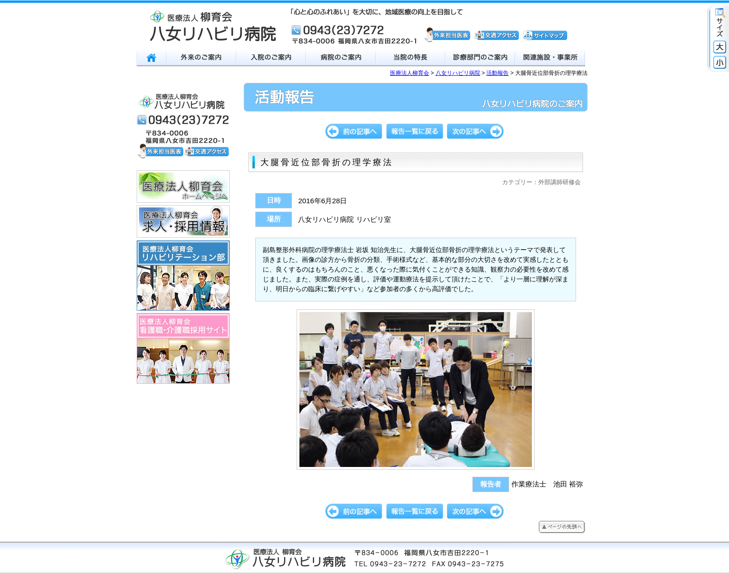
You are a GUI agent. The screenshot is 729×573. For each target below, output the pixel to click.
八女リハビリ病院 (458, 73)
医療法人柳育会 (409, 73)
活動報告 (497, 73)
